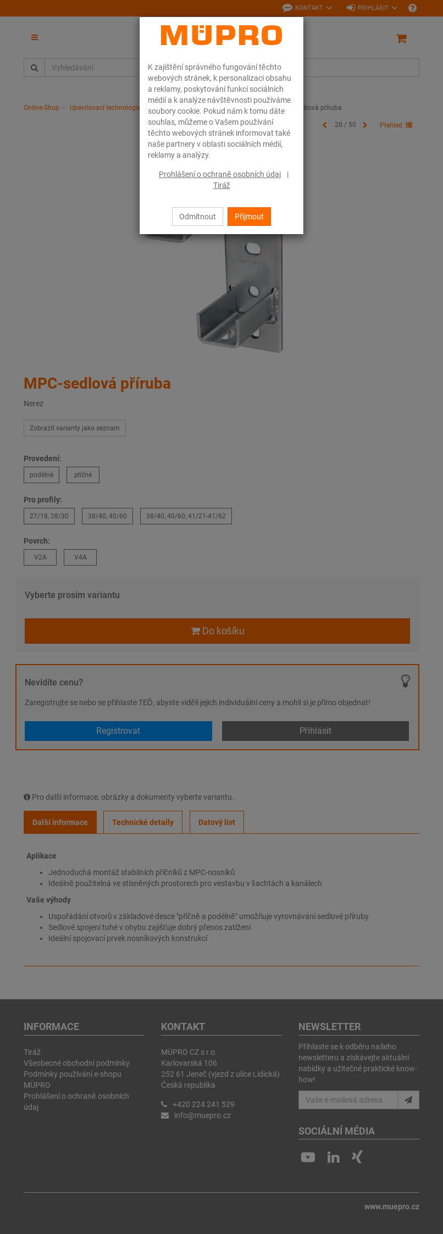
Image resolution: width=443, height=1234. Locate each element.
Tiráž (221, 185)
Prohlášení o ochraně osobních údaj (220, 174)
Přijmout (249, 216)
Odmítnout (197, 216)
